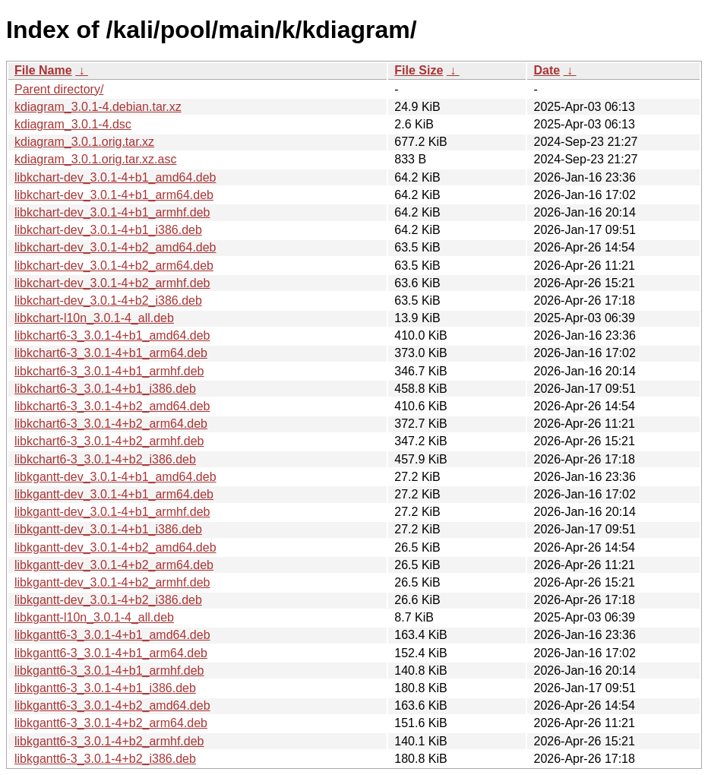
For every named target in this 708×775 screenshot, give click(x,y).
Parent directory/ (58, 89)
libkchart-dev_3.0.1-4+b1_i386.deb (108, 229)
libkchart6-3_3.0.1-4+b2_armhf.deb (109, 441)
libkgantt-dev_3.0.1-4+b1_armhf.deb (112, 511)
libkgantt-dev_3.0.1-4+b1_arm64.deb (113, 494)
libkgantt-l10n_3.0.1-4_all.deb (94, 617)
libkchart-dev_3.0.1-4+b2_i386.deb (108, 300)
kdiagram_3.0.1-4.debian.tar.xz (98, 106)
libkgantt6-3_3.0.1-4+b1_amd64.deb (112, 634)
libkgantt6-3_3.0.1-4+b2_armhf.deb (109, 741)
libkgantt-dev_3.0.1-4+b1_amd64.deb (115, 476)
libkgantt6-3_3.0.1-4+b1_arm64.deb (110, 653)
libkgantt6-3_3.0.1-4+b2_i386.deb (105, 758)
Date (546, 70)
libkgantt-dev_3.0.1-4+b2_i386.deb (108, 599)
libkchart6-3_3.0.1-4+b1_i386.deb (105, 388)
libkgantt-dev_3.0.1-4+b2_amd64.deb (115, 547)
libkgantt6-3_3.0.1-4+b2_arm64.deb (110, 722)
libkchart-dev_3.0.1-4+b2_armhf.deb (112, 283)
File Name (43, 70)
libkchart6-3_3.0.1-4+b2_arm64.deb (110, 423)
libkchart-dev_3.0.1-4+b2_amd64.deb (115, 247)
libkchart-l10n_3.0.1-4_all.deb (94, 318)
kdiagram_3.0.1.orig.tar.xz (84, 141)
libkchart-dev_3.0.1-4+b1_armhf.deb (112, 212)
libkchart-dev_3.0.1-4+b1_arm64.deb (113, 194)
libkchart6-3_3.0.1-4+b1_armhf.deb (109, 371)
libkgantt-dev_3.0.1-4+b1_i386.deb (108, 529)
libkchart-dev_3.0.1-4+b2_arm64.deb (113, 265)
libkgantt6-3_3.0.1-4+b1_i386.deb (105, 688)
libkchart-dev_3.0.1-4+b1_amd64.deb (115, 177)
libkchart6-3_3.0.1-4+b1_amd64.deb (112, 335)
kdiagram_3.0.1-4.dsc (72, 124)
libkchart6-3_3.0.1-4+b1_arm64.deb (110, 352)
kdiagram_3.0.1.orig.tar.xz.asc (95, 159)
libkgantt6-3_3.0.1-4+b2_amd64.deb (112, 705)
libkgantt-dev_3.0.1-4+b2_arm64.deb (113, 564)
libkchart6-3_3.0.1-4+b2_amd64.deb (112, 406)
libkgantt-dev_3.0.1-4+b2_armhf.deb (112, 582)
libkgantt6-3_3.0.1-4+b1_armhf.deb (109, 670)
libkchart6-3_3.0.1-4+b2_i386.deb (105, 459)
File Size (418, 70)
